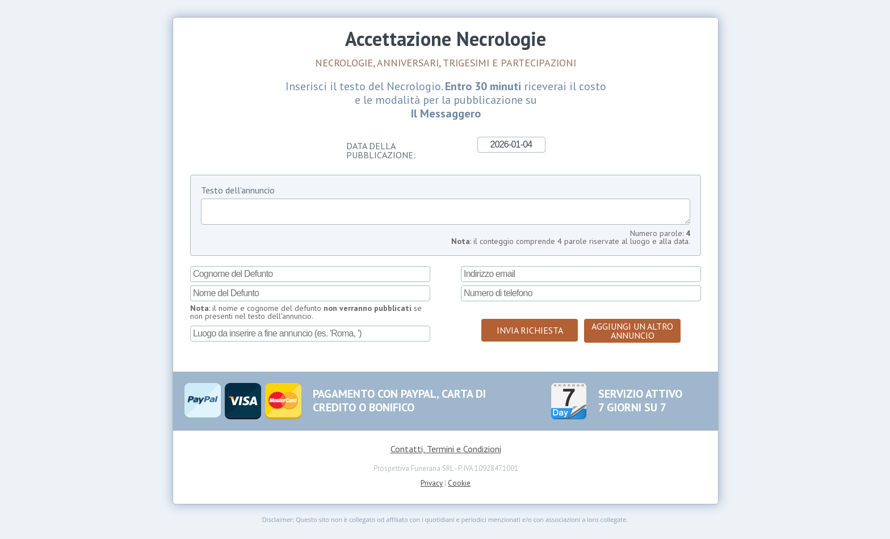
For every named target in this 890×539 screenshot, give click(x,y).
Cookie (459, 487)
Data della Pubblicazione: (380, 149)
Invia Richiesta (530, 334)
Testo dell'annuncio (238, 190)
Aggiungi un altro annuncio (632, 335)
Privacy (432, 487)
